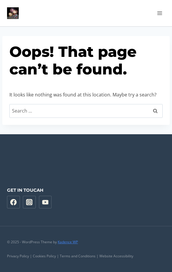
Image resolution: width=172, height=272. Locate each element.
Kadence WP (68, 241)
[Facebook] (13, 202)
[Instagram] (29, 202)
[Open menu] (159, 13)
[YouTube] (45, 202)
